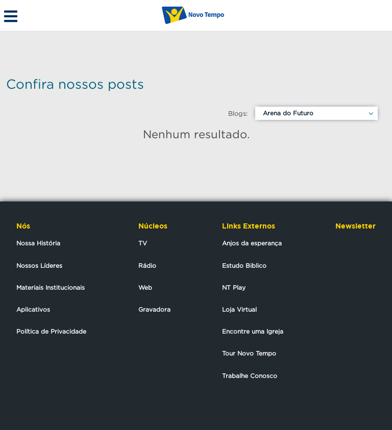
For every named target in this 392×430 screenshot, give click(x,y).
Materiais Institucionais (50, 287)
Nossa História (38, 243)
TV (142, 243)
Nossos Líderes (39, 265)
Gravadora (154, 309)
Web (145, 287)
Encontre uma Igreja (252, 331)
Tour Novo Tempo (249, 353)
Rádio (147, 265)
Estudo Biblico (244, 265)
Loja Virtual (239, 309)
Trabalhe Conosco (249, 375)
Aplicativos (33, 309)
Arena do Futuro (288, 113)
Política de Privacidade (51, 331)
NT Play (234, 287)
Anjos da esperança (252, 243)
